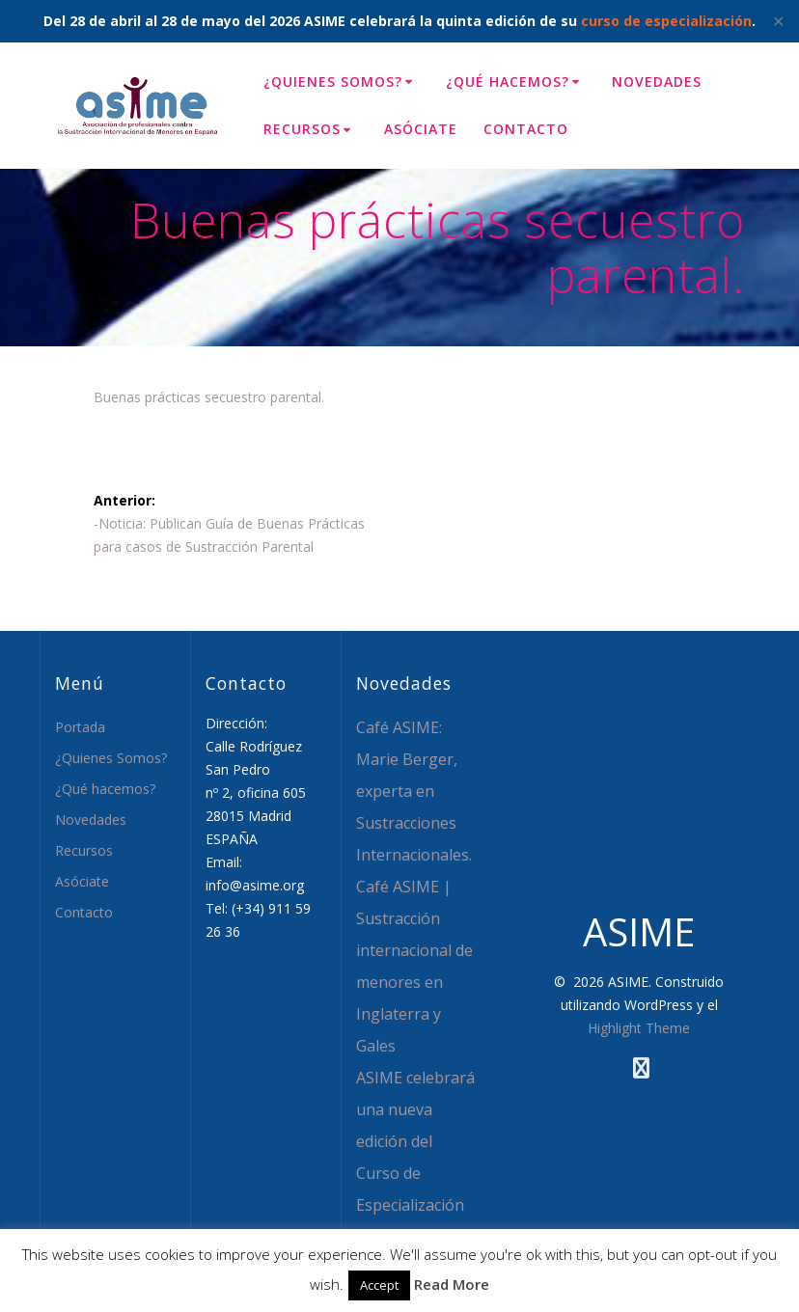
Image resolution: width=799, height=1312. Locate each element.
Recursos (302, 129)
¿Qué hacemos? (507, 81)
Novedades (657, 81)
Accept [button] (379, 1285)
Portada (80, 727)
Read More (451, 1284)
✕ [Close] (778, 21)
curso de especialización (666, 21)
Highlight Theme (639, 1028)
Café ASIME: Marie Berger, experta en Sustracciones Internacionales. (414, 791)
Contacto (525, 129)
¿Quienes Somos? (332, 81)
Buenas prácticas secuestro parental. (209, 397)
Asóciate (420, 129)
